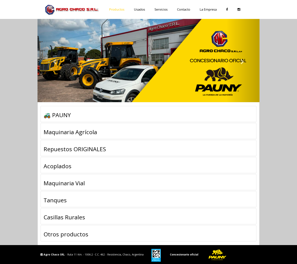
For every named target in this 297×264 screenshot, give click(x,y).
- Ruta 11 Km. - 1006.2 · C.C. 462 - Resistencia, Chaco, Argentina (92, 254)
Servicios (161, 9)
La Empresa (208, 9)
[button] (54, 60)
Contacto (183, 9)
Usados (139, 9)
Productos (116, 9)
